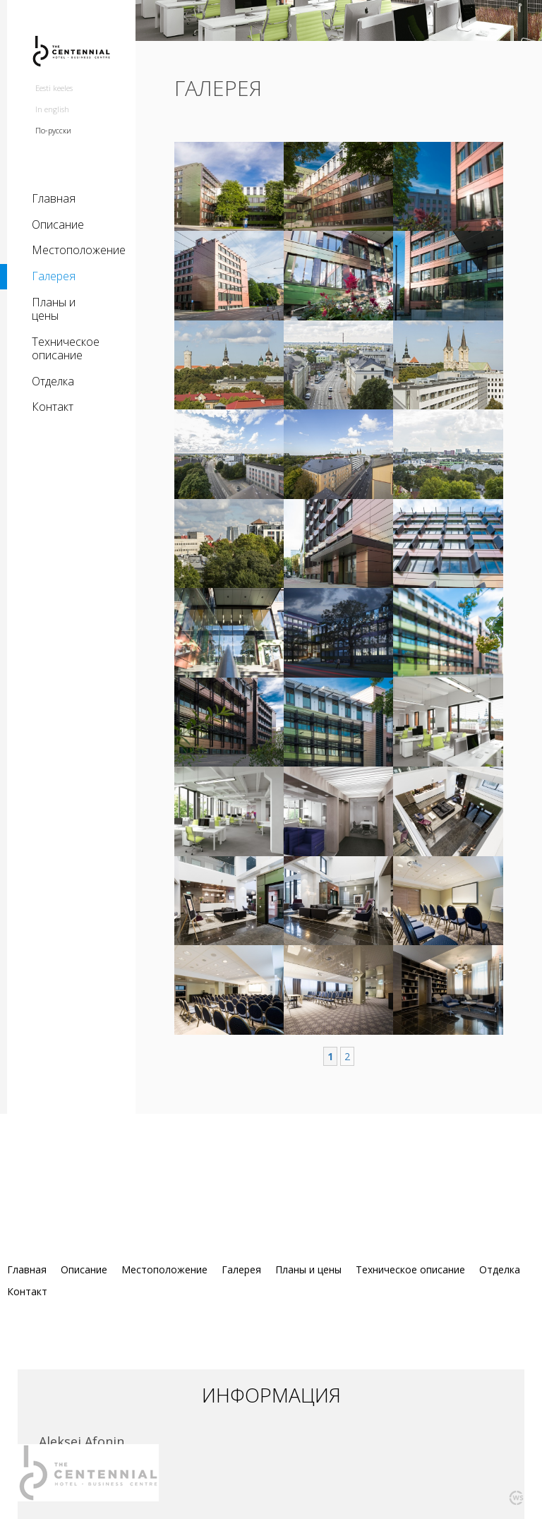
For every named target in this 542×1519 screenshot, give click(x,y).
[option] (339, 38)
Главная (54, 198)
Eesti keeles (54, 88)
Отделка (53, 381)
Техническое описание (66, 349)
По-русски (53, 130)
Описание (58, 224)
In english (52, 109)
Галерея (54, 276)
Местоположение (71, 250)
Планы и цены (54, 309)
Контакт (52, 406)
